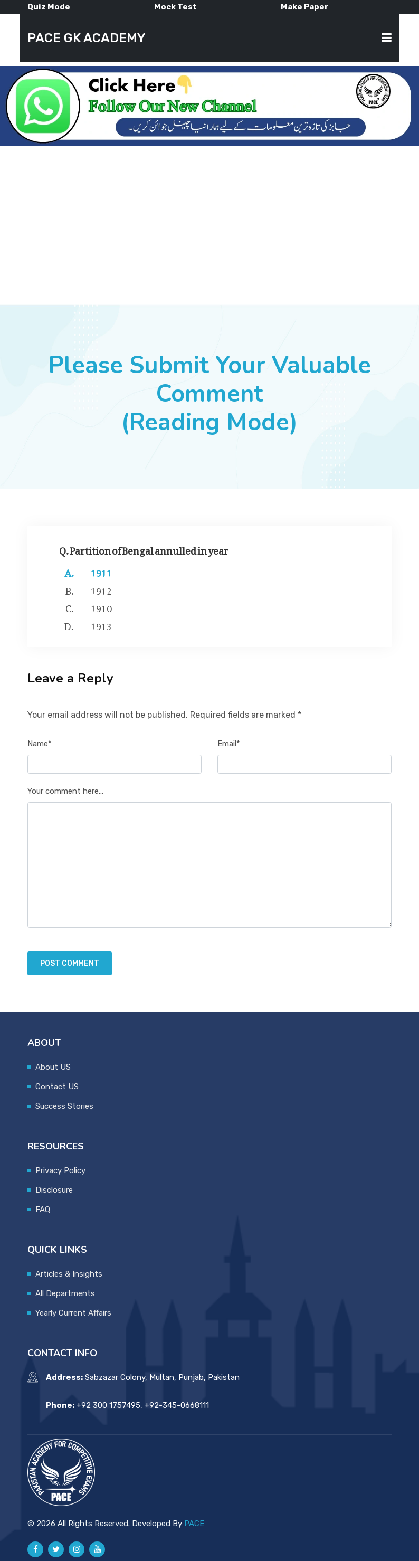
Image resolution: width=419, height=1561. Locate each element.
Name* (39, 743)
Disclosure (54, 1190)
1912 (101, 589)
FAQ (42, 1209)
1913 (101, 624)
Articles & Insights (68, 1274)
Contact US (57, 1086)
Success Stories (64, 1106)
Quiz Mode (48, 7)
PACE (194, 1523)
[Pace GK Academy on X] (56, 1549)
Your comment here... (65, 791)
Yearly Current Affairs (73, 1313)
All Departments (65, 1293)
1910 (101, 606)
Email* (228, 743)
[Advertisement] (209, 225)
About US (53, 1067)
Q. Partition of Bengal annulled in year (143, 548)
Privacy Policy (60, 1170)
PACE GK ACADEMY (86, 37)
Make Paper (304, 7)
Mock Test (175, 7)
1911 (101, 571)
